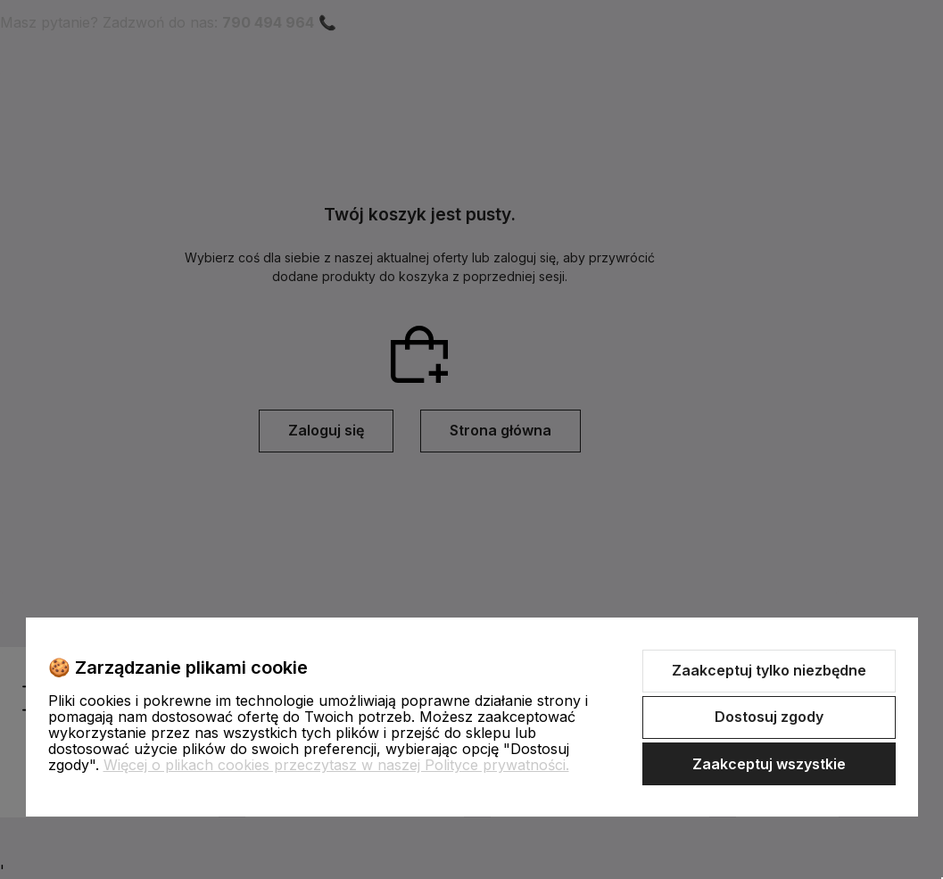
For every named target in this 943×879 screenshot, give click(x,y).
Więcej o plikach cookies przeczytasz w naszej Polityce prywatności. (336, 765)
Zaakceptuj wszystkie (769, 764)
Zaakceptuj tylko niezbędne (769, 670)
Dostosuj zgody (769, 717)
